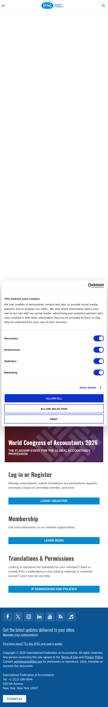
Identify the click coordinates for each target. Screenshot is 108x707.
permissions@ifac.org (28, 661)
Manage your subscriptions (20, 634)
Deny (54, 419)
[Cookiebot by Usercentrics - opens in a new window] (88, 285)
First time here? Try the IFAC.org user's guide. (33, 643)
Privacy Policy (94, 657)
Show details (87, 387)
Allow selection (54, 408)
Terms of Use (69, 657)
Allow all (54, 398)
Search (103, 5)
